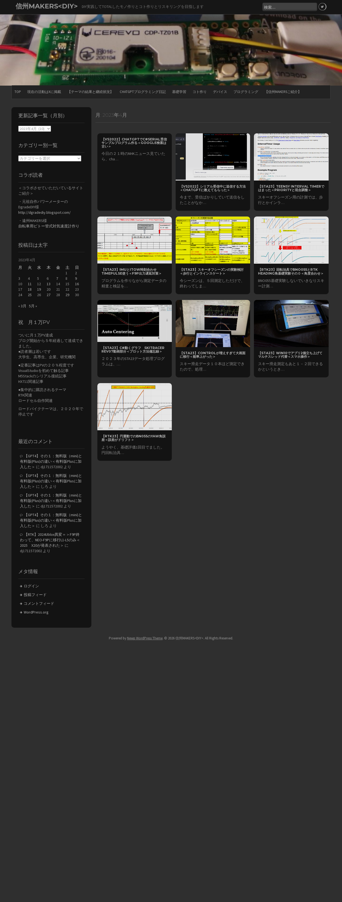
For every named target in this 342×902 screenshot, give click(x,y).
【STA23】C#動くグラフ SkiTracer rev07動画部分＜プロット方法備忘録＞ (132, 349)
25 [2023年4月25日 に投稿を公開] (30, 294)
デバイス (220, 91)
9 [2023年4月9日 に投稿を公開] (76, 278)
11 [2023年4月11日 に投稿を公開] (30, 283)
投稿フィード (35, 594)
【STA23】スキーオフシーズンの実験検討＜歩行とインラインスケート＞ (212, 271)
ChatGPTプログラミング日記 (143, 91)
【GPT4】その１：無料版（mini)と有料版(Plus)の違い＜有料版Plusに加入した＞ (51, 461)
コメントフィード (39, 603)
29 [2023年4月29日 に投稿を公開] (67, 294)
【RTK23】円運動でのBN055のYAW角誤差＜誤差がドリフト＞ (133, 437)
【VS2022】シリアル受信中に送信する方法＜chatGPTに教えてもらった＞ (213, 188)
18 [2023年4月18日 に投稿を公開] (30, 289)
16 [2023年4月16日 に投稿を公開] (77, 283)
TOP (17, 91)
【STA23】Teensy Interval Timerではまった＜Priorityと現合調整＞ (291, 188)
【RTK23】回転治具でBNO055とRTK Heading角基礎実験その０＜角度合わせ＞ (291, 271)
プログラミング (245, 91)
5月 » (33, 305)
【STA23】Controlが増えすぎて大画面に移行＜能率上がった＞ (212, 354)
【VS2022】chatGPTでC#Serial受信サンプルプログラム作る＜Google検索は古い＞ (134, 142)
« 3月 (22, 305)
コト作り (200, 91)
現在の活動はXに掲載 (44, 91)
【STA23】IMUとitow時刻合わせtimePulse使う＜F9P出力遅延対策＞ (131, 271)
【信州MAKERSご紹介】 (283, 91)
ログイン (31, 585)
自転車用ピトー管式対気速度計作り (48, 225)
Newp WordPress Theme (145, 638)
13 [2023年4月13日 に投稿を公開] (48, 283)
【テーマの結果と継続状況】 (90, 91)
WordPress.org (36, 611)
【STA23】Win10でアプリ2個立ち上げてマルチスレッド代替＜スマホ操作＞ (290, 354)
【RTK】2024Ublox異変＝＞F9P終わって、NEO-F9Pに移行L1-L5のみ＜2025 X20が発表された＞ (50, 540)
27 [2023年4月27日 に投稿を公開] (48, 294)
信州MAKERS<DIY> (47, 6)
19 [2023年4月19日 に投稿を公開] (39, 289)
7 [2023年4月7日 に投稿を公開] (57, 278)
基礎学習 (179, 91)
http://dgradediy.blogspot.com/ (44, 211)
